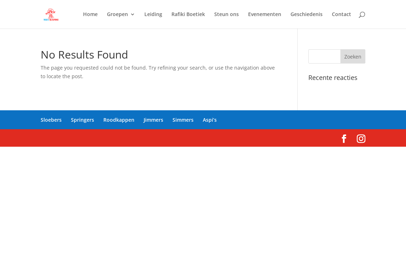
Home (90, 14)
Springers (82, 119)
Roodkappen (118, 119)
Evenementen (264, 14)
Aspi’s (210, 119)
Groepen (117, 14)
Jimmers (153, 119)
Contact (341, 14)
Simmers (183, 119)
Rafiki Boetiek (188, 14)
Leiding (153, 14)
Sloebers (51, 119)
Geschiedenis (307, 14)
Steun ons (226, 14)
